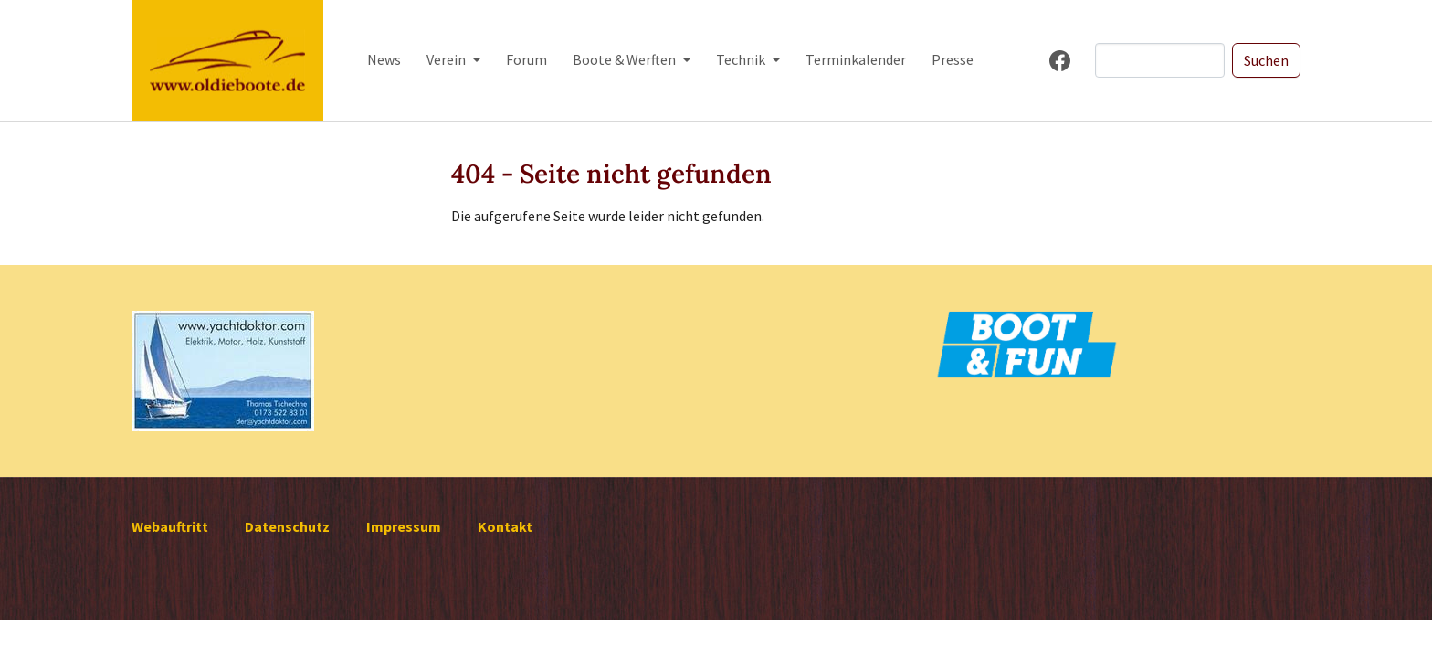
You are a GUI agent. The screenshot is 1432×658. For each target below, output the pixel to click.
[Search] (1160, 60)
